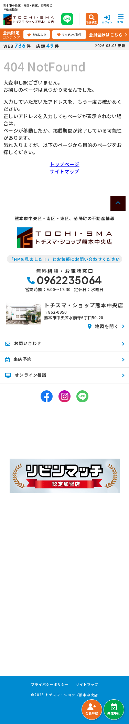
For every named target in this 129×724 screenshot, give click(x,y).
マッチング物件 (69, 35)
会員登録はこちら (105, 34)
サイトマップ (64, 171)
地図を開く (103, 326)
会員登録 (91, 709)
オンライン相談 (26, 375)
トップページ (64, 164)
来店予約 (113, 709)
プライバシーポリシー (50, 684)
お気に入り (36, 35)
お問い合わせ (23, 343)
